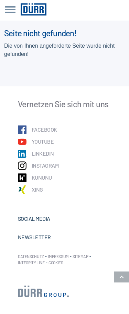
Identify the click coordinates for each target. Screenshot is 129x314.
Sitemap (80, 256)
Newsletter (34, 237)
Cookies (56, 262)
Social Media (34, 218)
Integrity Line (31, 262)
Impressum (58, 256)
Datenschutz (31, 256)
